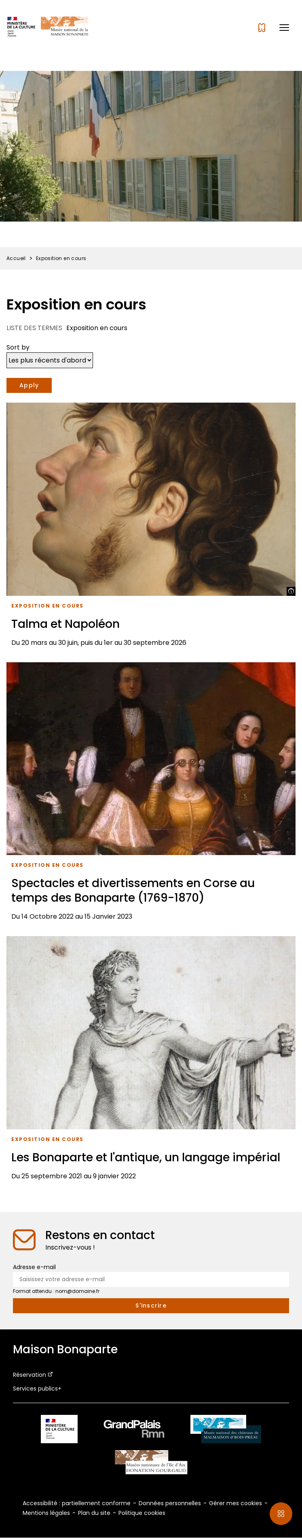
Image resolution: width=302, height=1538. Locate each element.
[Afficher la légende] (291, 591)
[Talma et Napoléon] (151, 528)
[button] (284, 27)
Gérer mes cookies (235, 1503)
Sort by (18, 347)
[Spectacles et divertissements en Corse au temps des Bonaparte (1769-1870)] (151, 794)
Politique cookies (141, 1513)
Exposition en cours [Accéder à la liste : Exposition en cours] (47, 605)
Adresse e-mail (34, 1267)
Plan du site (94, 1513)
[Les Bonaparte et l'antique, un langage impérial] (151, 1061)
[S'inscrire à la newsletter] (151, 1305)
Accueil (16, 258)
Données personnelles (170, 1503)
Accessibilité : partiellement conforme (77, 1503)
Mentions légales (46, 1513)
